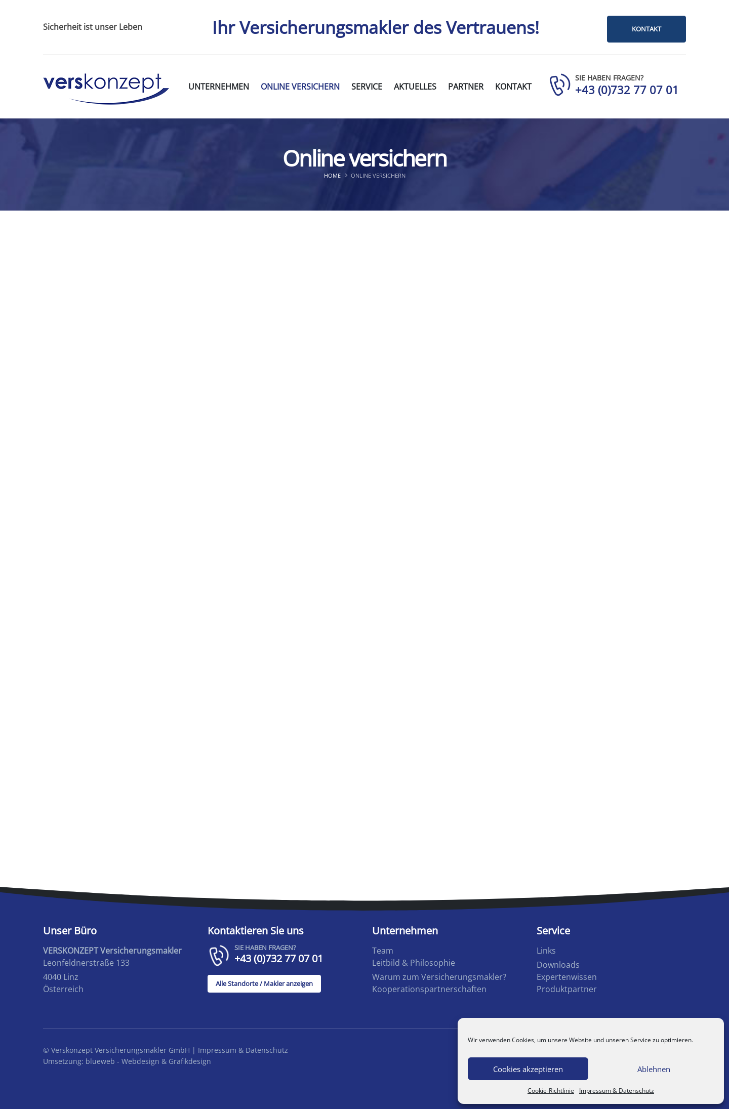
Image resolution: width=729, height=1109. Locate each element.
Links (546, 950)
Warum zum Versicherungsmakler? (439, 976)
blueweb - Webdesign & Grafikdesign (148, 1061)
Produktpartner (567, 989)
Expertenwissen (567, 976)
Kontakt (513, 86)
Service (366, 86)
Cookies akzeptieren (528, 1069)
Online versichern (300, 86)
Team (382, 950)
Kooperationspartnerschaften (429, 989)
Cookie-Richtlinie (551, 1090)
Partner (465, 86)
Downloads (558, 964)
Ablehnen (653, 1069)
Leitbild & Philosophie (413, 962)
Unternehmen (218, 86)
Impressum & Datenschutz (616, 1090)
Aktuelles (415, 86)
